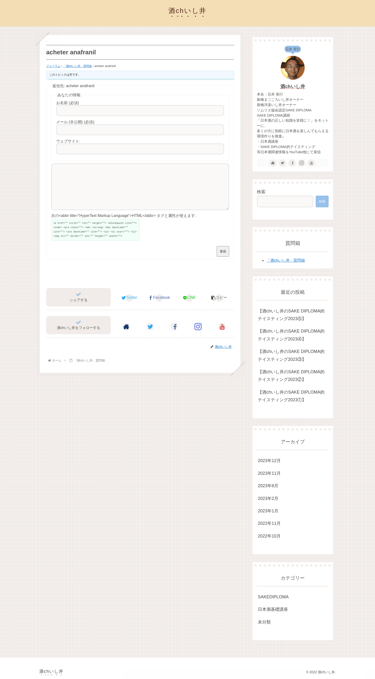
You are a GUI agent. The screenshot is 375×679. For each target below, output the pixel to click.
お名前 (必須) (67, 103)
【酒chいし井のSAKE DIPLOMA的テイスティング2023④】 (291, 335)
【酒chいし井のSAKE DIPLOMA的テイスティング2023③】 (291, 355)
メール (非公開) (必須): (75, 122)
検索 (261, 191)
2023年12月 (269, 460)
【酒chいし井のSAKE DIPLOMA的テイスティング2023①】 (291, 396)
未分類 (264, 622)
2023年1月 (268, 511)
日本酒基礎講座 (273, 609)
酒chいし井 (292, 86)
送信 (223, 260)
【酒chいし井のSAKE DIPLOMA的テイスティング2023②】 (291, 375)
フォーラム (53, 66)
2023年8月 (268, 485)
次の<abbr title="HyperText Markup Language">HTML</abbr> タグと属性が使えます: (123, 224)
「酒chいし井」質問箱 (77, 66)
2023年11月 (269, 473)
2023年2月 (268, 498)
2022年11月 (269, 523)
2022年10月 (269, 536)
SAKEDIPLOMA (273, 596)
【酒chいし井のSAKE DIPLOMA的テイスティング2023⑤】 (291, 315)
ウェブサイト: (68, 141)
